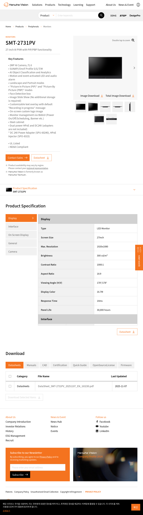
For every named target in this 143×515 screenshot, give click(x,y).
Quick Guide (80, 365)
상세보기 (6, 510)
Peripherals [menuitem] (33, 26)
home (8, 26)
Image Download (91, 95)
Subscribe (20, 474)
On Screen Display (18, 235)
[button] (37, 4)
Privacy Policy (46, 456)
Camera (12, 251)
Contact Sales (17, 157)
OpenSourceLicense (104, 365)
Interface (13, 226)
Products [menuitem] (20, 26)
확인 (136, 507)
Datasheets (14, 365)
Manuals (31, 365)
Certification (60, 365)
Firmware (126, 365)
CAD (44, 365)
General (12, 243)
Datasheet (41, 157)
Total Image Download (120, 95)
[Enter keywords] (77, 15)
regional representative (37, 168)
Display (12, 218)
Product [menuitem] (44, 15)
